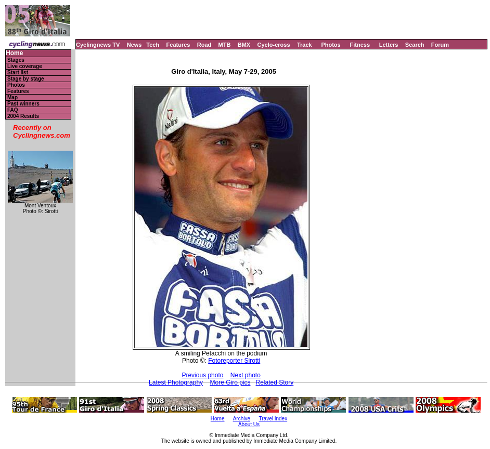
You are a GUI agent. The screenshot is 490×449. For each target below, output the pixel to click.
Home (14, 53)
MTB (224, 45)
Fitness (360, 45)
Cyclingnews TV (98, 45)
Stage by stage (25, 79)
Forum (440, 45)
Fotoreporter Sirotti (234, 360)
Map (12, 97)
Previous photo (202, 375)
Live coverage (24, 66)
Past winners (23, 104)
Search (414, 45)
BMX (244, 45)
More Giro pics (230, 382)
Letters (388, 45)
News (134, 45)
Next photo (245, 375)
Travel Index (273, 418)
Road (204, 45)
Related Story (275, 382)
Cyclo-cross (273, 45)
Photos (330, 45)
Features (178, 45)
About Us (249, 424)
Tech (152, 45)
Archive (241, 418)
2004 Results (23, 116)
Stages (15, 60)
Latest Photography (176, 382)
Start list (17, 72)
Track (304, 45)
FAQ (12, 110)
